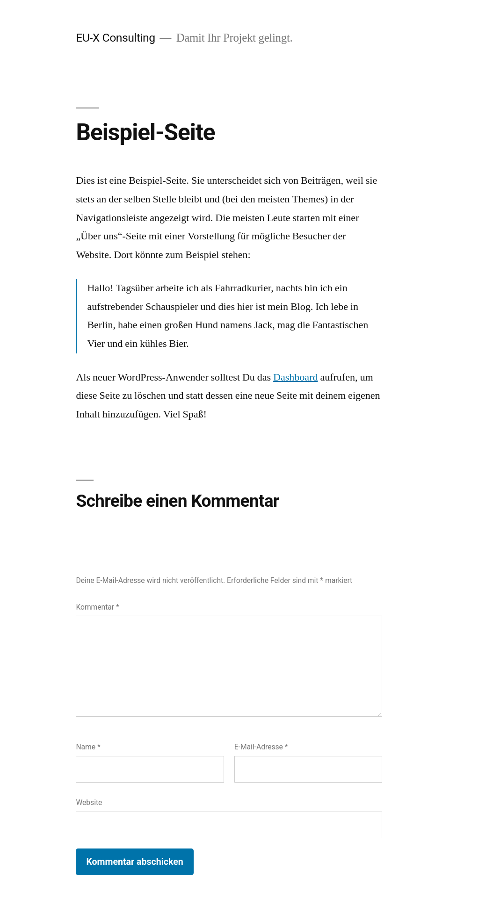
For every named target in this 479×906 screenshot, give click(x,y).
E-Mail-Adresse (261, 746)
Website (89, 802)
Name (88, 746)
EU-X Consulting (115, 37)
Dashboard (295, 377)
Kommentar (97, 607)
